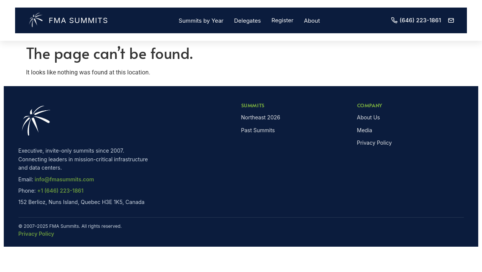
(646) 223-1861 (416, 20)
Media (365, 130)
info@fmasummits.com (64, 179)
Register (282, 20)
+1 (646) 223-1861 (60, 190)
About (312, 20)
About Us (368, 117)
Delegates (247, 20)
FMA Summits (68, 20)
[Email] (451, 20)
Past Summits (258, 130)
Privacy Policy (374, 142)
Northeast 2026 (260, 117)
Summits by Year (201, 20)
